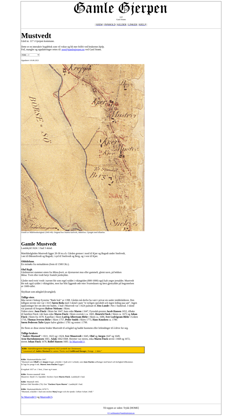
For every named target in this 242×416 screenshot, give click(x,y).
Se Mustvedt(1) (77, 341)
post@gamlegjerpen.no (73, 49)
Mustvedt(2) (46, 397)
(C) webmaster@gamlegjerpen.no (121, 413)
